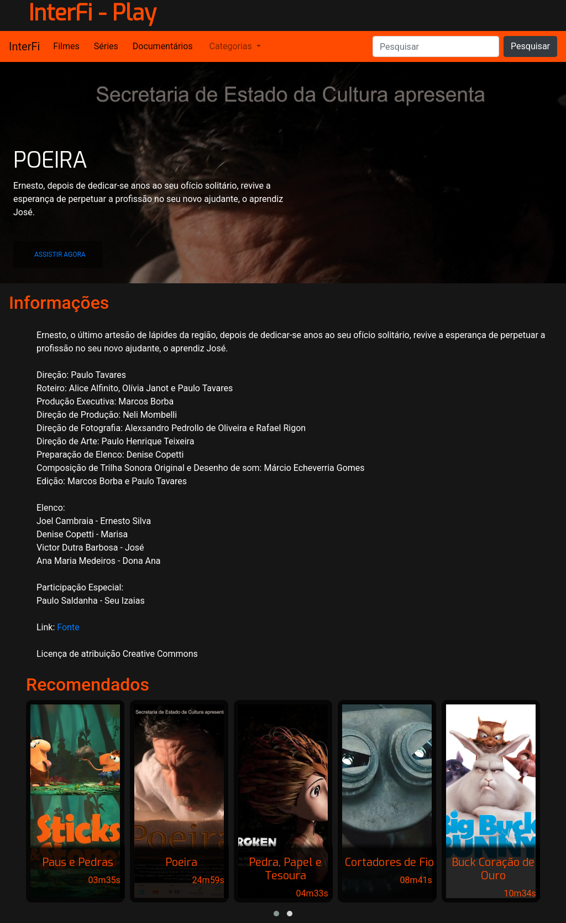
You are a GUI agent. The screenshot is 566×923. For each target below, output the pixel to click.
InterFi (24, 46)
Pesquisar (530, 46)
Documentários (163, 46)
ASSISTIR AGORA (60, 254)
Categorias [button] (230, 46)
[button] (57, 254)
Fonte (68, 627)
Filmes (66, 46)
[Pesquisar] (436, 46)
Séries (106, 46)
